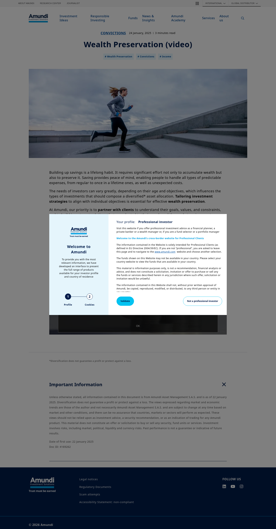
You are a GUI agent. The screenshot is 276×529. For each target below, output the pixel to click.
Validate (125, 301)
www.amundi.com (165, 251)
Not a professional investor (202, 301)
